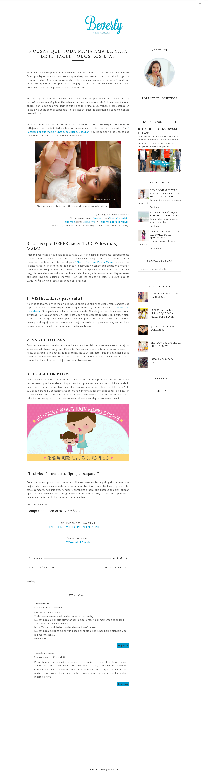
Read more (155, 207)
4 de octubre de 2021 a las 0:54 (48, 607)
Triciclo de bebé (44, 653)
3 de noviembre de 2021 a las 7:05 (49, 657)
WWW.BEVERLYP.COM (78, 541)
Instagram (70, 221)
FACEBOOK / (56, 527)
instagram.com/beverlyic (114, 221)
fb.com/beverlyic (118, 218)
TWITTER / (70, 527)
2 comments (35, 558)
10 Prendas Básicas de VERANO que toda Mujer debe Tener (164, 313)
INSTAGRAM (84, 527)
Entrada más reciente (42, 567)
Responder (123, 645)
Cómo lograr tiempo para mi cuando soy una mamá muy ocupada (165, 193)
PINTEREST (100, 527)
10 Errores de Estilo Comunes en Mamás (158, 131)
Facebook (98, 218)
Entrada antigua (117, 567)
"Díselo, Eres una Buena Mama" (94, 262)
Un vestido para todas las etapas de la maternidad (164, 234)
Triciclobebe (41, 603)
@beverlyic (89, 221)
